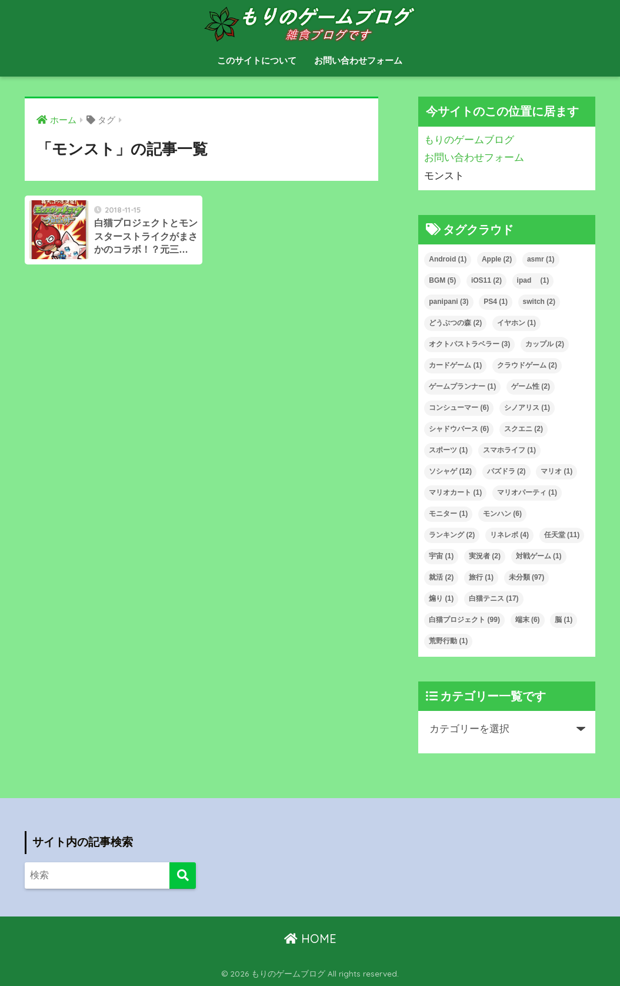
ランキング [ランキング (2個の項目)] (452, 535)
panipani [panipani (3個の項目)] (448, 301)
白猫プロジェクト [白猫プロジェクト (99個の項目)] (464, 620)
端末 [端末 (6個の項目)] (527, 620)
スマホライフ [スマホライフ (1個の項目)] (509, 450)
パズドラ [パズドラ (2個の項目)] (506, 471)
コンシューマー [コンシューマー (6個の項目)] (459, 407)
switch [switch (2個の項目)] (539, 301)
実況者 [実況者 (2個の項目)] (485, 556)
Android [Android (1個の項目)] (447, 259)
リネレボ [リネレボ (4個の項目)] (509, 535)
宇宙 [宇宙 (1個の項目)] (441, 556)
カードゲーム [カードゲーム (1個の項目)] (455, 365)
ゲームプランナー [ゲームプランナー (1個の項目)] (462, 386)
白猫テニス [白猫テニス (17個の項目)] (494, 598)
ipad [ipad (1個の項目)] (533, 280)
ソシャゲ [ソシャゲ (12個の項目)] (450, 471)
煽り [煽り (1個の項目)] (441, 598)
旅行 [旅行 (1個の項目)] (481, 577)
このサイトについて (256, 60)
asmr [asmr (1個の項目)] (541, 259)
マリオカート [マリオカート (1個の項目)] (455, 492)
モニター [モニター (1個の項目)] (448, 513)
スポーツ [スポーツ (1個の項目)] (448, 450)
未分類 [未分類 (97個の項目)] (527, 577)
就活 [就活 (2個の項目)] (441, 577)
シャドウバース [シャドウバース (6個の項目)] (459, 429)
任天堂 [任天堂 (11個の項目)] (562, 535)
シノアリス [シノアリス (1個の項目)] (527, 407)
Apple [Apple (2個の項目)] (497, 259)
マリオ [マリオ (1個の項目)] (556, 471)
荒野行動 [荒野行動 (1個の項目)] (448, 641)
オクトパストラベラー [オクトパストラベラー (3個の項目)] (469, 344)
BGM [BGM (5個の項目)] (442, 280)
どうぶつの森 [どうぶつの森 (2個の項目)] (455, 323)
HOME (310, 938)
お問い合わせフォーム (358, 60)
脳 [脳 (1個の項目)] (563, 620)
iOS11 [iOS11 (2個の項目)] (486, 280)
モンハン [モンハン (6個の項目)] (502, 513)
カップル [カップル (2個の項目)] (544, 344)
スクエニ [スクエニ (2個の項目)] (523, 429)
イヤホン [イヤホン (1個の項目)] (516, 323)
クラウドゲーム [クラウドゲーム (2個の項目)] (527, 365)
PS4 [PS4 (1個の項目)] (496, 301)
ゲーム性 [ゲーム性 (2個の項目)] (530, 386)
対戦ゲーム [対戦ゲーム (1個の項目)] (539, 556)
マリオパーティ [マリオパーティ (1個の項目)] (527, 492)
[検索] (182, 875)
